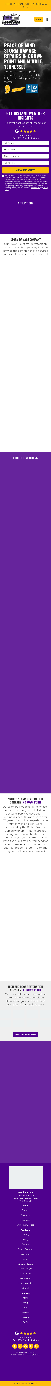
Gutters (25, 1244)
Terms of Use (35, 188)
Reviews (25, 1312)
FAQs (25, 1322)
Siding (25, 1239)
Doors (25, 1259)
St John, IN (25, 1273)
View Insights (25, 170)
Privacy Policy (21, 1352)
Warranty (25, 1215)
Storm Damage (25, 1249)
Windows (25, 1254)
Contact (25, 1210)
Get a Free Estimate (25, 1383)
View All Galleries (25, 1034)
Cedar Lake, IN (25, 1268)
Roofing (25, 1234)
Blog (25, 1303)
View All (25, 1288)
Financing (25, 1220)
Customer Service (25, 1225)
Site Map (31, 1352)
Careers (25, 1317)
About (25, 1298)
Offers (25, 1307)
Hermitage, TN (25, 1283)
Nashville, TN (25, 1278)
